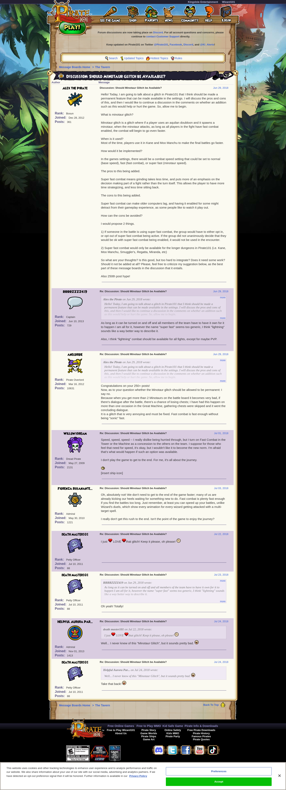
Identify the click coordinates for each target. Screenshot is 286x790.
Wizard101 (228, 1)
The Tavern (102, 67)
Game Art (149, 739)
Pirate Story (148, 730)
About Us (121, 733)
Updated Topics (133, 58)
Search (113, 58)
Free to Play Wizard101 (121, 730)
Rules (178, 58)
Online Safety (172, 730)
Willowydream (75, 433)
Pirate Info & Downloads (201, 726)
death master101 (75, 534)
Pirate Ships (148, 736)
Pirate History (201, 733)
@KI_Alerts (207, 44)
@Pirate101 (161, 44)
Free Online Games (121, 726)
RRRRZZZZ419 (75, 291)
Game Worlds (148, 733)
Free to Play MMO (149, 726)
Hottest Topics (159, 58)
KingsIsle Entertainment (203, 1)
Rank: (60, 113)
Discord (158, 32)
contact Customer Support (162, 36)
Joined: (61, 117)
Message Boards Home (75, 67)
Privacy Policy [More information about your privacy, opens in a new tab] (138, 777)
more (223, 297)
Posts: (60, 121)
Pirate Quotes (201, 739)
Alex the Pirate (75, 88)
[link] (131, 752)
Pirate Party (173, 736)
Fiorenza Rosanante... (75, 488)
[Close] (279, 777)
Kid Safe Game (172, 726)
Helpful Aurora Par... (75, 621)
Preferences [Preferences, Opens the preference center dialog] (219, 773)
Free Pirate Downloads (201, 730)
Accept (218, 783)
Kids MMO (172, 733)
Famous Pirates (201, 736)
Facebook (176, 44)
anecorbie (75, 354)
